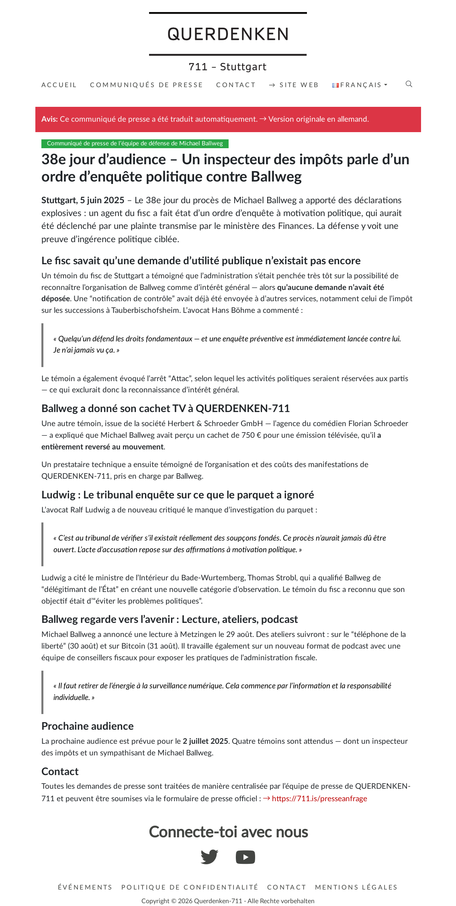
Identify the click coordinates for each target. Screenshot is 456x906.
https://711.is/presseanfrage (319, 799)
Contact (287, 887)
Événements (85, 887)
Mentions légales (357, 887)
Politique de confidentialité (190, 887)
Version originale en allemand (317, 119)
